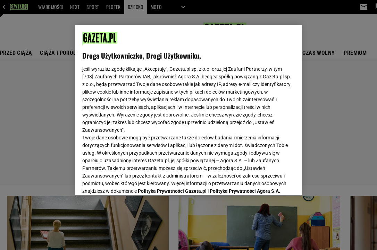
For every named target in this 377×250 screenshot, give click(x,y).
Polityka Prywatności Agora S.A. (245, 107)
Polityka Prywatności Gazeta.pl (172, 107)
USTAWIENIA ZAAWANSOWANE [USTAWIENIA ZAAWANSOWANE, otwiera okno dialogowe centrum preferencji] (128, 181)
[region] (188, 110)
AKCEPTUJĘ (271, 181)
